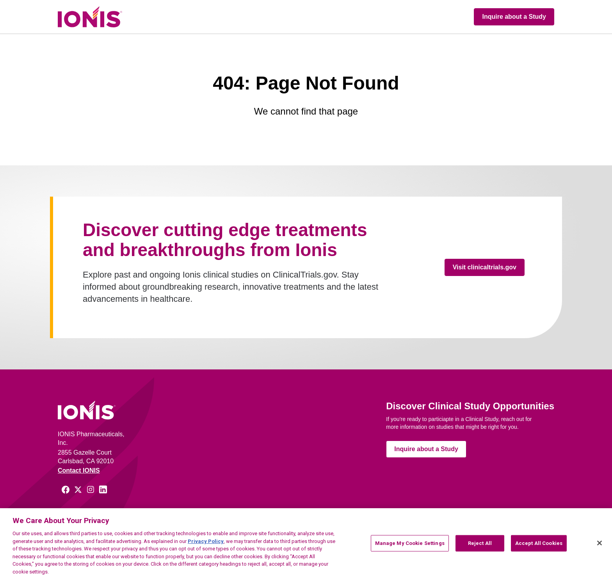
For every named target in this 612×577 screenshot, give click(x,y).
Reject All (480, 545)
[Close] (599, 545)
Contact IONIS (79, 470)
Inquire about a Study (514, 16)
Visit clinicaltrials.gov (484, 267)
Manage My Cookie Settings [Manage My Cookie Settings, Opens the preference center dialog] (410, 545)
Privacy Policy (206, 544)
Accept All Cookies (538, 545)
